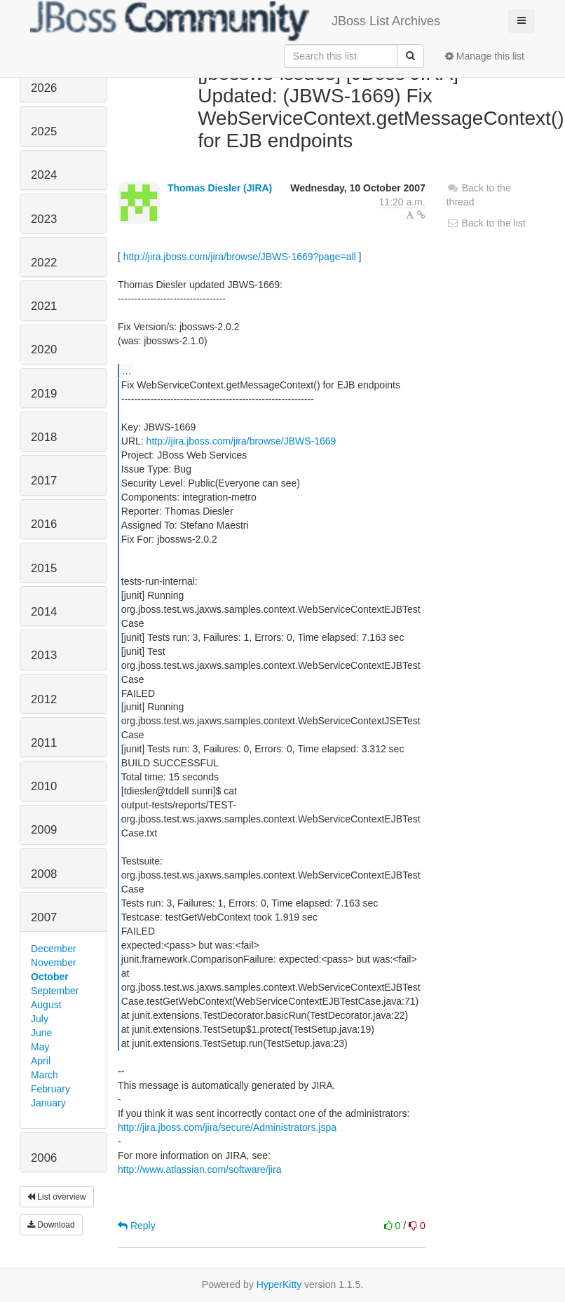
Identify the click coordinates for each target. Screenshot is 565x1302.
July (39, 1018)
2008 (44, 874)
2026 (44, 88)
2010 (44, 786)
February (50, 1088)
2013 (44, 655)
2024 (44, 175)
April (40, 1060)
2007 (44, 917)
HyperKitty (279, 1284)
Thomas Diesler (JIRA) (220, 188)
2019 (44, 393)
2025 (44, 131)
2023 (44, 219)
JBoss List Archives (235, 21)
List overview (56, 1197)
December (53, 948)
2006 (44, 1158)
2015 (44, 568)
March (44, 1074)
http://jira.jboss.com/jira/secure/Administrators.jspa (227, 1127)
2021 (44, 306)
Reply (137, 1225)
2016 (44, 524)
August (46, 1004)
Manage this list (484, 56)
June (41, 1032)
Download (51, 1225)
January (48, 1102)
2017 (44, 480)
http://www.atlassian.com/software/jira (199, 1169)
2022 (44, 262)
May (40, 1046)
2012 (44, 699)
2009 (44, 829)
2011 (44, 743)
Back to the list (486, 223)
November (53, 962)
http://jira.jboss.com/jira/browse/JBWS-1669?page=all (239, 256)
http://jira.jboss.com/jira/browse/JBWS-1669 (241, 441)
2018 (44, 437)
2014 (44, 611)
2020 (44, 349)
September (55, 990)
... (126, 370)
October (50, 976)
